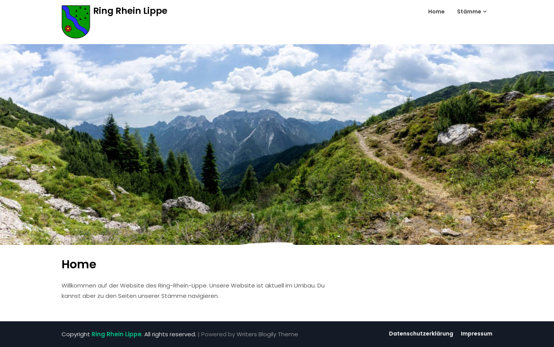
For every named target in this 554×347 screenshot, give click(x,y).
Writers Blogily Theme (267, 334)
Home (436, 11)
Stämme (469, 11)
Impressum (476, 333)
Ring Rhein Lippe (130, 11)
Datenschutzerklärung (421, 333)
